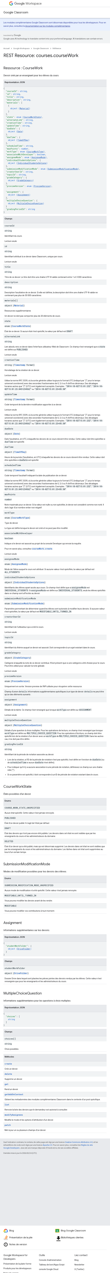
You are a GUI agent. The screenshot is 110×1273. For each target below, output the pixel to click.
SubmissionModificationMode (63, 168)
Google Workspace (21, 48)
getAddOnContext (14, 1094)
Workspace (28, 3)
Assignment (23, 194)
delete (8, 1074)
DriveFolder (23, 948)
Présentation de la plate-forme (17, 1264)
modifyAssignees (14, 1114)
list (7, 1104)
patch (8, 1125)
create (8, 1063)
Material (24, 108)
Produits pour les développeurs (17, 1268)
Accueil (6, 48)
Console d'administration (50, 1260)
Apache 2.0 (47, 1145)
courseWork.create (42, 548)
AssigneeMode (38, 157)
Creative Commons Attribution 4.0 (79, 1142)
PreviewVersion (42, 186)
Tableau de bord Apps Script (51, 1265)
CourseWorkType (35, 151)
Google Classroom (15, 12)
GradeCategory (25, 180)
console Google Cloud (48, 1269)
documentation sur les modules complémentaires (47, 26)
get (6, 1084)
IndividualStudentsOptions (31, 163)
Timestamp (19, 365)
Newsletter (79, 1265)
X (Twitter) (79, 1269)
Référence (57, 48)
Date (19, 131)
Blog (76, 1260)
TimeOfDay (22, 140)
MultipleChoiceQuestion (30, 203)
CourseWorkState (32, 117)
